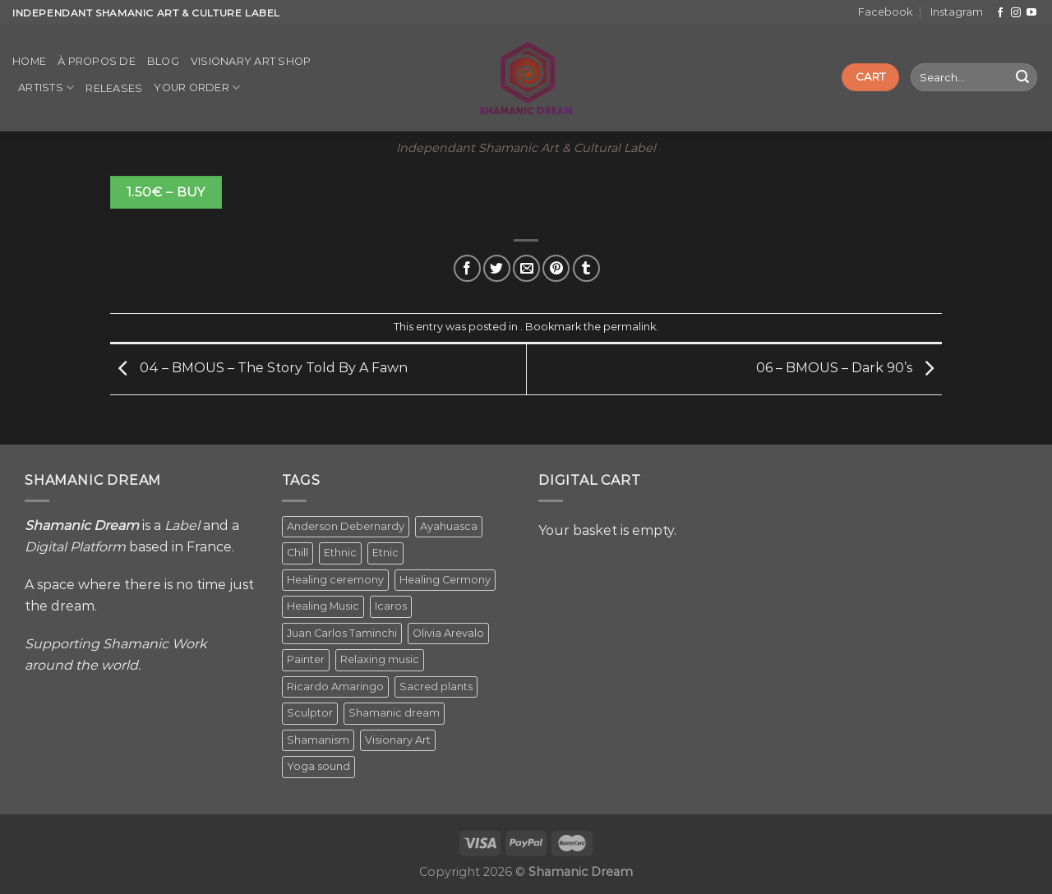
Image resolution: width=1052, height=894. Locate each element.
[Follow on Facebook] (1000, 13)
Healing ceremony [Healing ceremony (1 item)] (335, 580)
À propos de (97, 61)
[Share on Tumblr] (586, 268)
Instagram (956, 12)
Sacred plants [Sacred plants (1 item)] (436, 686)
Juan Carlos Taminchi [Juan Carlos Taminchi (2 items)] (342, 633)
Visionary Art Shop (251, 61)
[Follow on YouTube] (1031, 13)
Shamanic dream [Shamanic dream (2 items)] (394, 713)
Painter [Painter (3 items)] (306, 659)
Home (29, 61)
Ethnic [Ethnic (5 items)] (340, 552)
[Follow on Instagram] (1016, 13)
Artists (46, 87)
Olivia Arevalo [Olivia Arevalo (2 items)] (448, 633)
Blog (163, 61)
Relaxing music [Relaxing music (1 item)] (379, 659)
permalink (629, 326)
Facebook (885, 12)
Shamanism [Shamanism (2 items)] (318, 740)
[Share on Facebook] (467, 268)
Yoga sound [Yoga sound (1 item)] (318, 766)
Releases (113, 88)
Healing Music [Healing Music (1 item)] (323, 606)
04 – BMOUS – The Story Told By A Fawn (259, 368)
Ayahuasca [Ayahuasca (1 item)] (449, 526)
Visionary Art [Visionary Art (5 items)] (398, 740)
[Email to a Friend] (526, 268)
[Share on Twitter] (496, 268)
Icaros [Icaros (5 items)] (391, 606)
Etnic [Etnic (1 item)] (385, 552)
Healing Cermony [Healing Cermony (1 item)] (445, 580)
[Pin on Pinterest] (556, 268)
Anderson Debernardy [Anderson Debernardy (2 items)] (345, 526)
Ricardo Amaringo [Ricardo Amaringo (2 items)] (335, 686)
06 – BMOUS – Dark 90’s (849, 368)
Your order (197, 87)
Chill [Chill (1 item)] (297, 552)
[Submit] (1022, 77)
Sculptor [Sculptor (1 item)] (310, 713)
